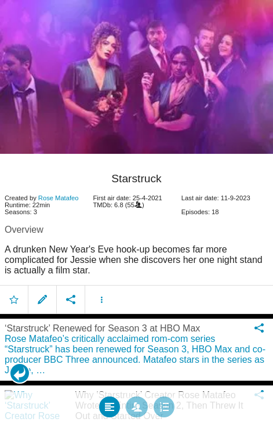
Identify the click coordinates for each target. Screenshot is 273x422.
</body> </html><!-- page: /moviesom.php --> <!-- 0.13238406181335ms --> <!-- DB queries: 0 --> (136, 211)
